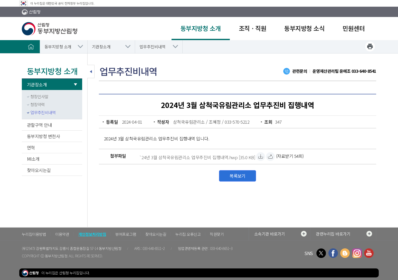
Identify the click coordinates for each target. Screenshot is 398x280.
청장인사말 (39, 96)
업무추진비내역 (152, 46)
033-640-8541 (364, 71)
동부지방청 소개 (57, 46)
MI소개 (33, 159)
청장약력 (37, 104)
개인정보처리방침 (92, 234)
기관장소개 (101, 46)
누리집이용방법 (34, 234)
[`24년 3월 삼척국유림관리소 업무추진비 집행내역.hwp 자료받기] (197, 156)
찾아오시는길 (39, 170)
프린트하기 (370, 46)
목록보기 (237, 176)
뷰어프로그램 (125, 234)
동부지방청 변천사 (43, 136)
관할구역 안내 (39, 125)
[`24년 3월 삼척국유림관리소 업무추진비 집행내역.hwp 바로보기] (270, 156)
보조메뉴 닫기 (90, 71)
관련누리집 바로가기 (344, 234)
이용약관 (62, 234)
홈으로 (31, 46)
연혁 (31, 147)
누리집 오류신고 (188, 234)
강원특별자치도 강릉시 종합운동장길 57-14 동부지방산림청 (78, 248)
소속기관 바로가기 (280, 234)
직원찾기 (217, 234)
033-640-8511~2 (154, 248)
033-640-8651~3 (221, 248)
